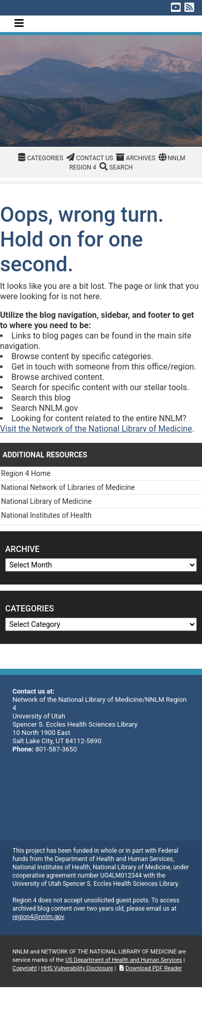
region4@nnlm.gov (38, 916)
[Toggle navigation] (19, 23)
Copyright (24, 968)
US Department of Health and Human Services (123, 960)
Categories (45, 158)
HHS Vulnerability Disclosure (77, 968)
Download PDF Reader (153, 968)
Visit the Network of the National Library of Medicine (96, 429)
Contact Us (94, 158)
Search (121, 167)
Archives (140, 158)
